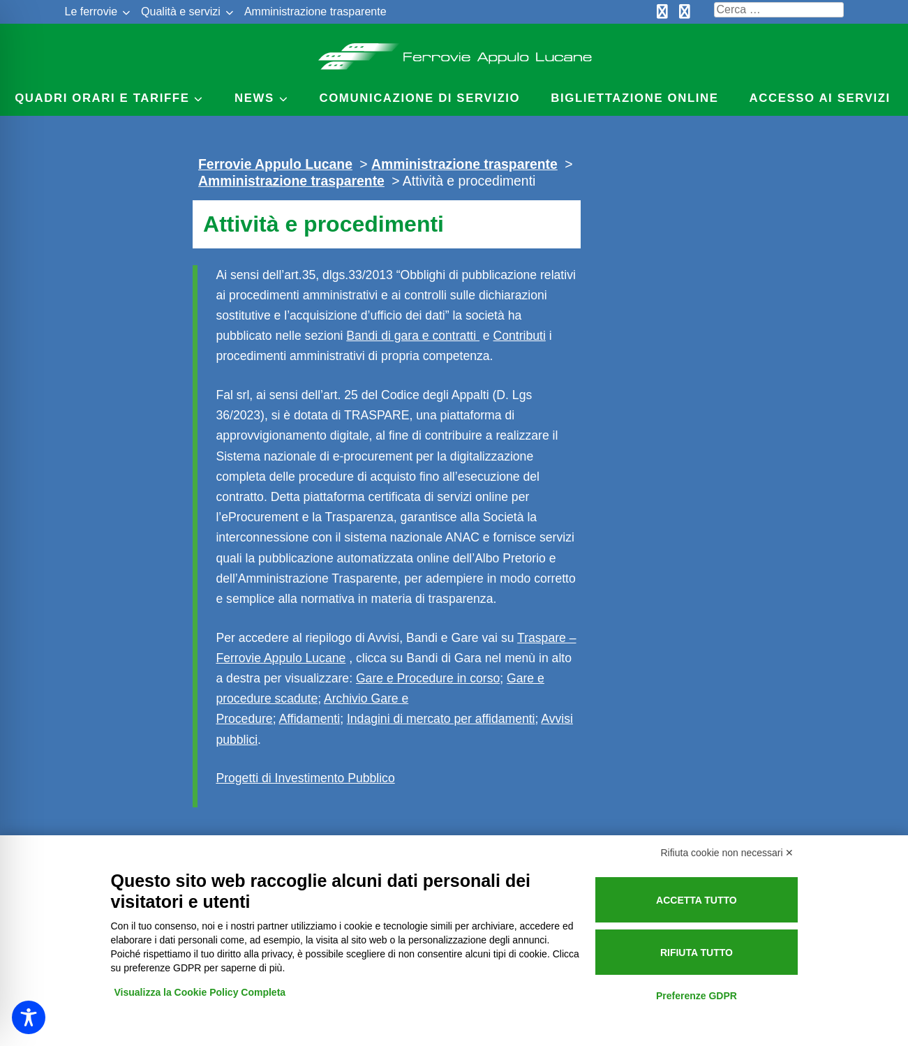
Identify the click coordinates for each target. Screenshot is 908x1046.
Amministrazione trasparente (315, 11)
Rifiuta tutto (696, 952)
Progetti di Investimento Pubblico (305, 778)
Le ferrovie (91, 11)
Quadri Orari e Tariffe (102, 98)
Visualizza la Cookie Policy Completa (200, 992)
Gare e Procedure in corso (428, 678)
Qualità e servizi (181, 11)
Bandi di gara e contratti (412, 336)
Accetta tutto (696, 900)
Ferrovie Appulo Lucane (454, 52)
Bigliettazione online (634, 98)
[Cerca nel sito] (779, 9)
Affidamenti (309, 719)
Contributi (519, 336)
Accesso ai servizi (820, 98)
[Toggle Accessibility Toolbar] (28, 1017)
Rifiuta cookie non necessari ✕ (727, 852)
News (254, 98)
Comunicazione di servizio (420, 98)
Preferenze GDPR (696, 995)
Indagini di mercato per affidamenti (441, 719)
